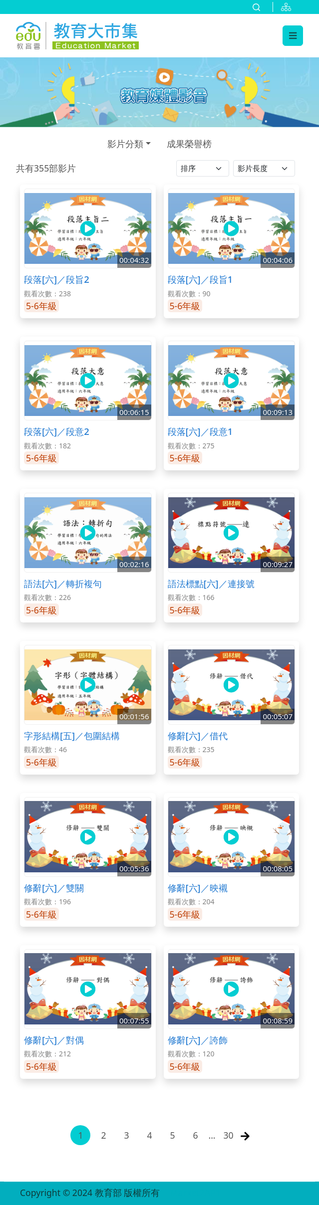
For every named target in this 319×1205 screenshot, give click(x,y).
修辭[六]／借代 (198, 735)
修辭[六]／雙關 (54, 887)
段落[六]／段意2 (56, 431)
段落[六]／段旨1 (200, 279)
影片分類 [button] (125, 144)
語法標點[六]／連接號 (211, 583)
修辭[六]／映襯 (198, 887)
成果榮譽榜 (189, 144)
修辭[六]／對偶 (54, 1039)
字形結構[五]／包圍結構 (72, 735)
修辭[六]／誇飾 (198, 1039)
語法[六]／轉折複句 (63, 583)
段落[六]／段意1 (200, 431)
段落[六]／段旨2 (56, 279)
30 (229, 1135)
